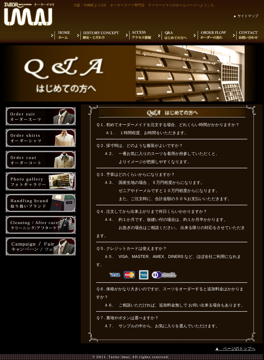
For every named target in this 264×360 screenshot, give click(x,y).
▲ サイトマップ (245, 16)
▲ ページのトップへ (235, 348)
